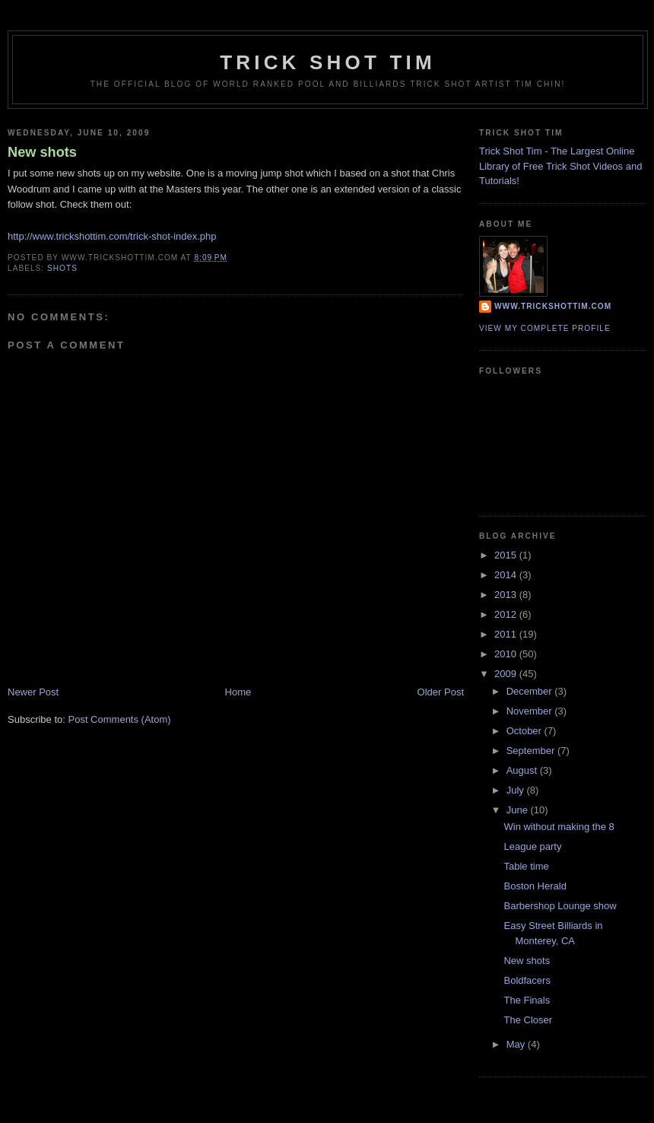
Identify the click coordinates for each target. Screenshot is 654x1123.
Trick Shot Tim (328, 62)
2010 (506, 654)
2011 (506, 634)
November (530, 711)
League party (532, 846)
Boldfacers (526, 980)
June (518, 810)
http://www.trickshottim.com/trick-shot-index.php (112, 236)
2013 (506, 594)
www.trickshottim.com (552, 306)
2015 (506, 555)
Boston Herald (534, 886)
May (517, 1044)
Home (238, 692)
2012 (506, 614)
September (531, 750)
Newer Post (33, 692)
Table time (525, 866)
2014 (506, 575)
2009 (506, 673)
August (523, 770)
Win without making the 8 (558, 826)
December (530, 691)
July (516, 790)
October (525, 730)
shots (62, 268)
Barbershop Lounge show (559, 905)
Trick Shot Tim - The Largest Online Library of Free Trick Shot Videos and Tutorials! (560, 165)
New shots (42, 152)
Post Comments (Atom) (119, 719)
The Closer (527, 1020)
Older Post (440, 692)
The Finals (526, 1000)
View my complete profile (545, 328)
